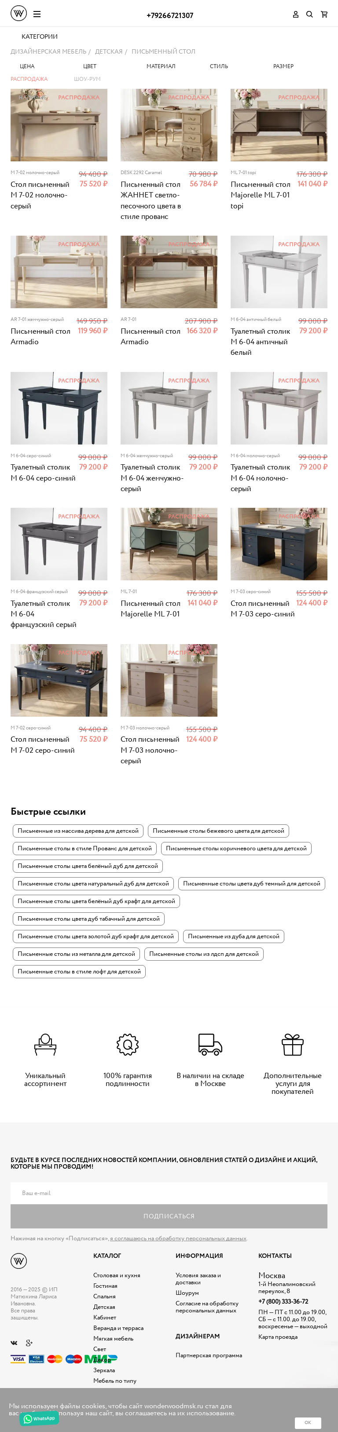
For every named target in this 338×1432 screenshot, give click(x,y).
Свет (99, 1349)
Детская (104, 1307)
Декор (102, 1360)
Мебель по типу (114, 1381)
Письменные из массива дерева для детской (78, 831)
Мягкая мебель (113, 1339)
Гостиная (105, 1286)
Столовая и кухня (116, 1276)
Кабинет (104, 1318)
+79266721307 (170, 16)
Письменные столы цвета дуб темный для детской (251, 884)
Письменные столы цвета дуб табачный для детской (89, 919)
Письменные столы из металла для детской (76, 954)
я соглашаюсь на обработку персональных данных (178, 1239)
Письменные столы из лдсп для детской (204, 954)
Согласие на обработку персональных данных (207, 1307)
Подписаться (169, 1217)
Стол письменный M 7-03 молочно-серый (150, 751)
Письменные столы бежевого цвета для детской (218, 831)
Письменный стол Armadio (40, 337)
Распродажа (29, 80)
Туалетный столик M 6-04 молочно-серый (260, 479)
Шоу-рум (87, 80)
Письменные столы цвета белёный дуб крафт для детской (96, 901)
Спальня (104, 1297)
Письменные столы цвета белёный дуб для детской (88, 866)
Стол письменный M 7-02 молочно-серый (40, 196)
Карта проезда (278, 1337)
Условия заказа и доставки (198, 1279)
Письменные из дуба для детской (233, 937)
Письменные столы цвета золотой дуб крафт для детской (96, 937)
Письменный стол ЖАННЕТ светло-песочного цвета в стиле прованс (151, 201)
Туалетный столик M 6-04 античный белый (260, 343)
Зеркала (104, 1370)
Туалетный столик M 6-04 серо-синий (43, 474)
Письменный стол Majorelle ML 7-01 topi (260, 196)
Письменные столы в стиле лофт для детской (79, 972)
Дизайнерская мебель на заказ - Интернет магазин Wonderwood (19, 13)
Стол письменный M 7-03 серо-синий (263, 609)
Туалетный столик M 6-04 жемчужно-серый (152, 479)
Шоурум (187, 1293)
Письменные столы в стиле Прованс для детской (85, 849)
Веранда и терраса (118, 1328)
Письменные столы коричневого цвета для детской (236, 849)
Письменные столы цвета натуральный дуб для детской (93, 884)
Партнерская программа (209, 1356)
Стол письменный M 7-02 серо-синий (43, 746)
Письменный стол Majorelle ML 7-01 (150, 609)
